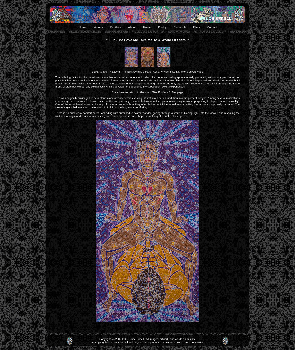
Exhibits (115, 27)
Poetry (162, 27)
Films (196, 27)
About (132, 27)
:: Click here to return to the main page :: (147, 92)
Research (180, 27)
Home (82, 27)
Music (147, 27)
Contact (212, 27)
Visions (98, 27)
